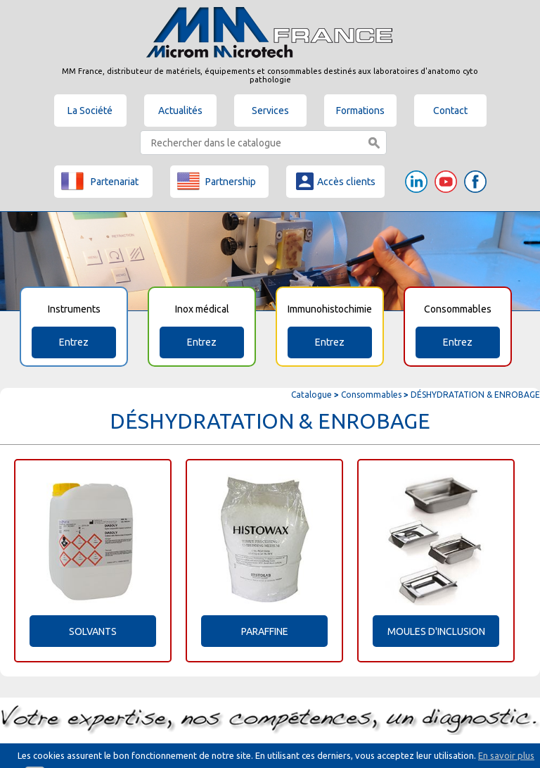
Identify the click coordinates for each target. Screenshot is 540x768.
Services (270, 110)
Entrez (74, 342)
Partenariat (100, 181)
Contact (450, 110)
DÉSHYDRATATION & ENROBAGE (475, 394)
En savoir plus (506, 755)
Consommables (371, 394)
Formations (360, 110)
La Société (90, 110)
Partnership (216, 181)
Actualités (180, 110)
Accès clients (334, 181)
